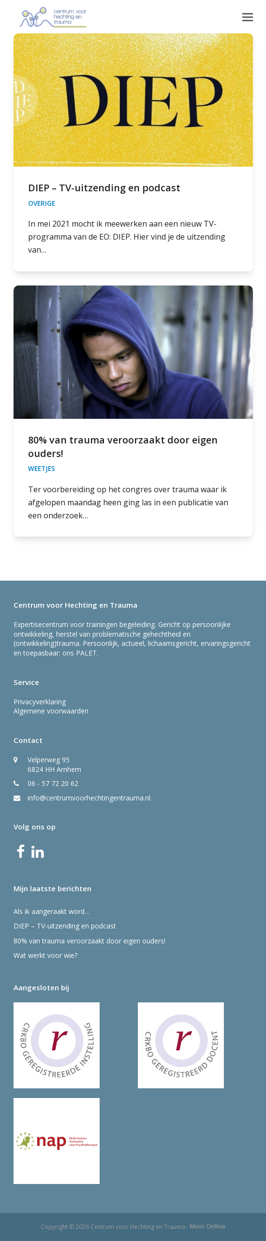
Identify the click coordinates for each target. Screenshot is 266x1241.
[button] (247, 16)
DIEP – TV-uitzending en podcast (104, 187)
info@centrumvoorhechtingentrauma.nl (89, 797)
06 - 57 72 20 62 (53, 783)
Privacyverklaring (40, 701)
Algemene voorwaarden (51, 710)
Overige (41, 203)
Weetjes (41, 468)
